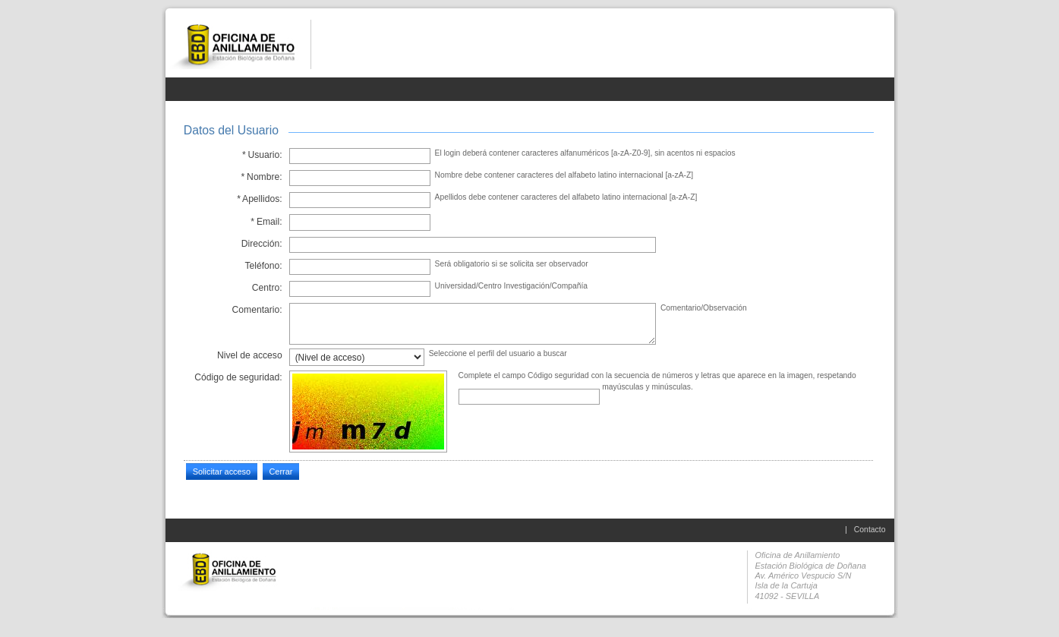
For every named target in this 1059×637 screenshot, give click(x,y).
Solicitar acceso (222, 471)
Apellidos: (259, 199)
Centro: (267, 287)
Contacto (870, 529)
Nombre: (261, 177)
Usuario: (261, 155)
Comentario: (257, 309)
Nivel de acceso (249, 355)
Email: (266, 221)
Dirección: (261, 243)
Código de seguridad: (238, 377)
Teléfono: (263, 265)
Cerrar (280, 471)
